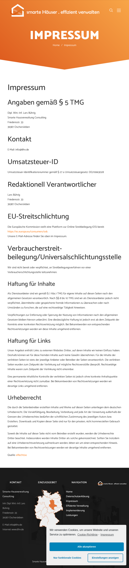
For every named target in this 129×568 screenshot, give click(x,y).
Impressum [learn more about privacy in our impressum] (107, 534)
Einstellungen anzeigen (105, 557)
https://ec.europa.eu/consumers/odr (28, 231)
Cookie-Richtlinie (87, 534)
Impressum (72, 501)
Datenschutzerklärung (77, 496)
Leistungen (72, 515)
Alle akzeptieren (86, 546)
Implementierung (75, 511)
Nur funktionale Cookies (67, 557)
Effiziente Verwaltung (77, 506)
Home (56, 45)
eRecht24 (21, 455)
